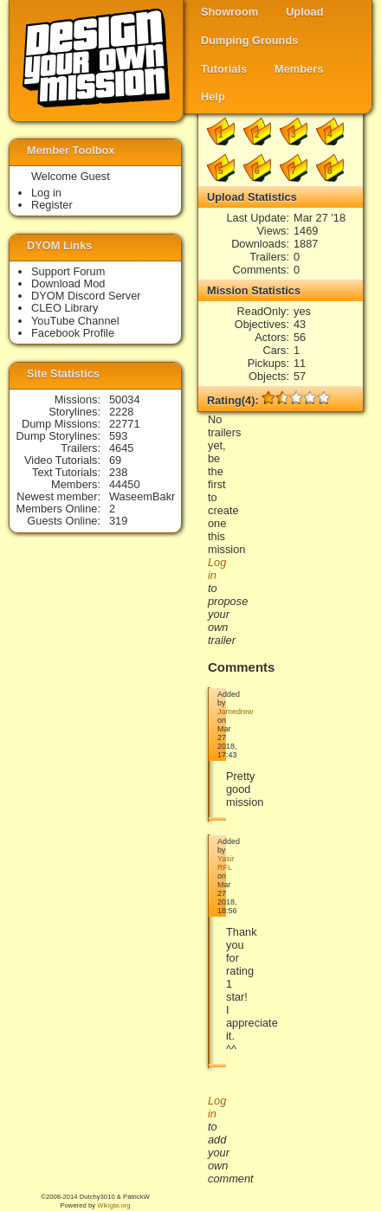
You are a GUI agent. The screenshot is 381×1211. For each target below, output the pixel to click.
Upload (304, 11)
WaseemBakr (142, 496)
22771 (124, 423)
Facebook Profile (72, 332)
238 (118, 472)
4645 (121, 447)
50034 (124, 399)
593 (118, 435)
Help (213, 96)
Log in (46, 192)
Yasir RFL (226, 863)
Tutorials (224, 68)
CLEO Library (65, 307)
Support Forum (68, 271)
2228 (121, 411)
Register (52, 204)
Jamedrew (235, 711)
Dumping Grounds (249, 40)
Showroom (229, 11)
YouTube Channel (75, 320)
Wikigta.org (113, 1205)
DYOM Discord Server (86, 295)
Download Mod (68, 283)
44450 (124, 484)
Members (298, 68)
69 (115, 460)
